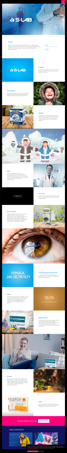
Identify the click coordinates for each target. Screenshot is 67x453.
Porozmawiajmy (44, 421)
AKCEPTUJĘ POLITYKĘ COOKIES (33, 451)
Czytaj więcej (29, 449)
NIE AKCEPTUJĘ (41, 451)
